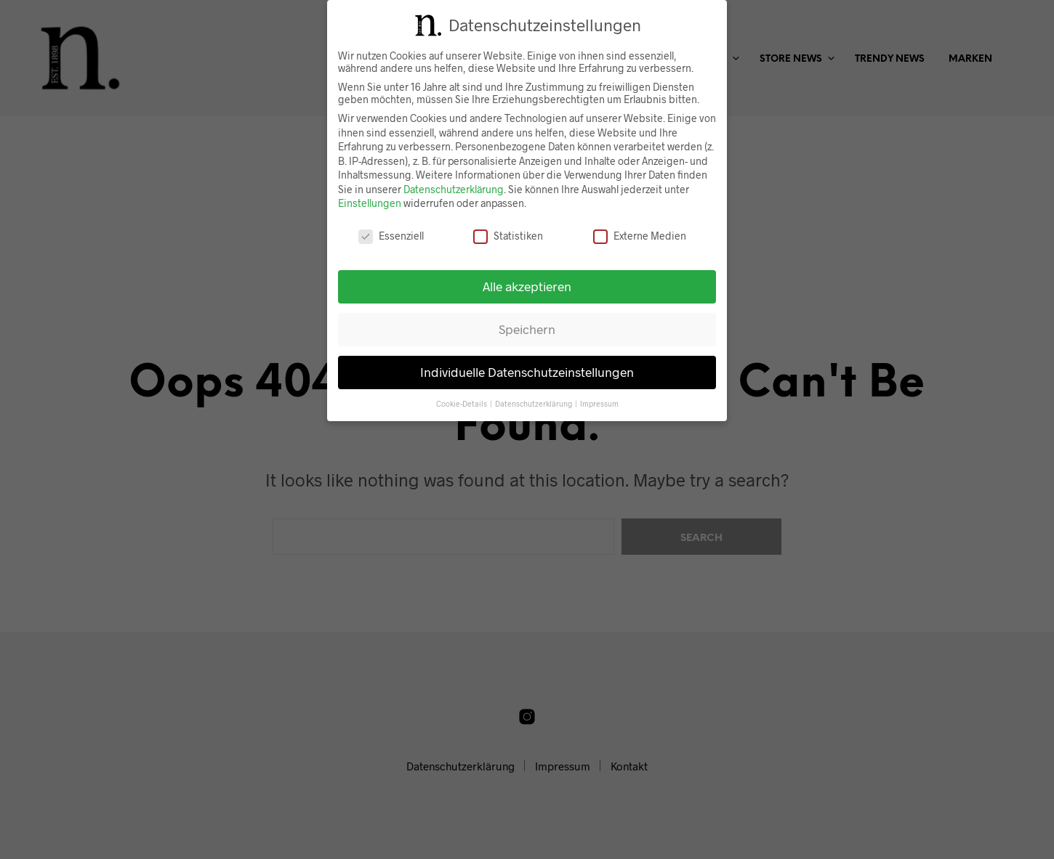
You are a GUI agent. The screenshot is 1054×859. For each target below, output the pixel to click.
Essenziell (391, 234)
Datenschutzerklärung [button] (534, 401)
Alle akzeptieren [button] (527, 285)
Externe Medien (639, 234)
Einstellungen (369, 201)
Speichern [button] (527, 327)
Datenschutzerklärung (453, 188)
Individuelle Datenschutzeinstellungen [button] (527, 370)
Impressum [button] (599, 401)
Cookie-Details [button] (462, 401)
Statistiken (508, 234)
